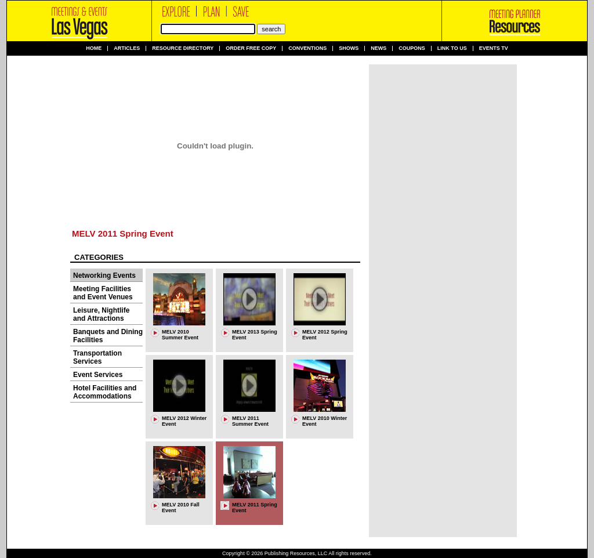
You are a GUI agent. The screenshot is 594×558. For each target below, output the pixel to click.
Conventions (307, 48)
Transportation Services (97, 357)
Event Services (97, 375)
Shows (348, 48)
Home (94, 48)
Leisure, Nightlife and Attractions (101, 314)
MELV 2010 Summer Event (180, 334)
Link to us (452, 48)
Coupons (412, 48)
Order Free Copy (251, 48)
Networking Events (104, 275)
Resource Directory (182, 48)
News (378, 48)
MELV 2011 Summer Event (250, 421)
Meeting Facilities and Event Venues (103, 293)
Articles (127, 48)
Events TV (493, 48)
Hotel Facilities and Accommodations (104, 392)
